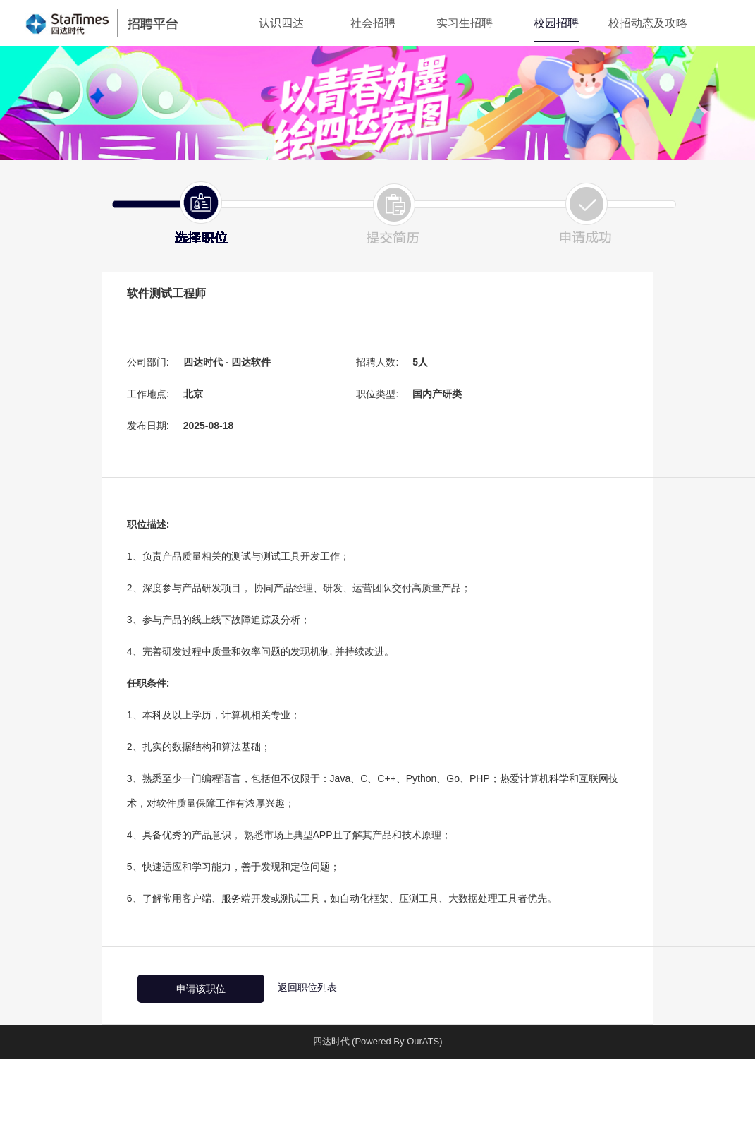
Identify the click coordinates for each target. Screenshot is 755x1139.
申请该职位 (201, 988)
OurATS (423, 1041)
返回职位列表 (307, 987)
